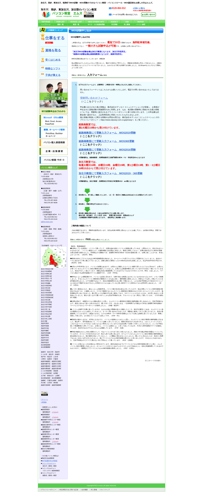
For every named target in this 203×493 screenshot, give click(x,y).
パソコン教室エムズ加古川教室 (69, 14)
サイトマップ (105, 489)
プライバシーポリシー (48, 489)
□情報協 (44, 402)
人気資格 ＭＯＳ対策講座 (53, 93)
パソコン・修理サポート (53, 160)
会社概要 (84, 489)
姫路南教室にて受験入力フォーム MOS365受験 (106, 141)
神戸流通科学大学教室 (49, 461)
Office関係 (53, 120)
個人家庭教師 (53, 142)
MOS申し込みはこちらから (53, 111)
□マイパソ (44, 399)
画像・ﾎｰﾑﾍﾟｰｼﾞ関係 (53, 132)
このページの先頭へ (153, 360)
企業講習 (53, 151)
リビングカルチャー (49, 463)
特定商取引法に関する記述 (69, 489)
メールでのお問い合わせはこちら (125, 15)
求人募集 (94, 489)
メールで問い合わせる (148, 14)
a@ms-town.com (47, 222)
